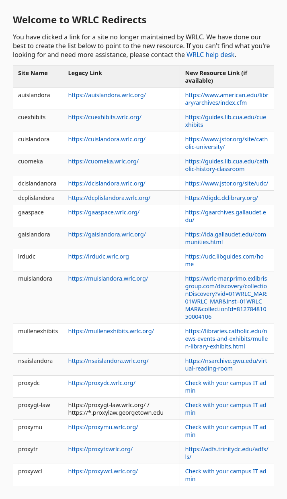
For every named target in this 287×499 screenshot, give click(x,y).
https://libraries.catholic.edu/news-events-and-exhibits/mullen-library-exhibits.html (226, 338)
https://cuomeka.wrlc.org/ (103, 161)
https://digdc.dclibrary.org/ (221, 198)
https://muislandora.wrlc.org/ (108, 278)
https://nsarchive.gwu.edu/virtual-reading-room (226, 364)
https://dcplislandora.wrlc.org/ (109, 198)
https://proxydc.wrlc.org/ (101, 383)
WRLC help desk (210, 54)
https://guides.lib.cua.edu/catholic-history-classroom (226, 165)
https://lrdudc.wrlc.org (98, 256)
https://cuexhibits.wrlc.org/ (104, 117)
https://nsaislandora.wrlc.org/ (108, 361)
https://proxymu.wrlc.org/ (103, 427)
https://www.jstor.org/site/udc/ (226, 183)
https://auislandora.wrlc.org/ (107, 95)
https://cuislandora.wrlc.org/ (106, 139)
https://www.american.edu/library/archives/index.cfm (226, 98)
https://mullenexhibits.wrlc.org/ (111, 331)
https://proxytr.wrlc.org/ (100, 449)
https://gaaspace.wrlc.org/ (103, 212)
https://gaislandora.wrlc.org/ (107, 234)
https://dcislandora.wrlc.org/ (106, 183)
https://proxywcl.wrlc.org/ (103, 471)
